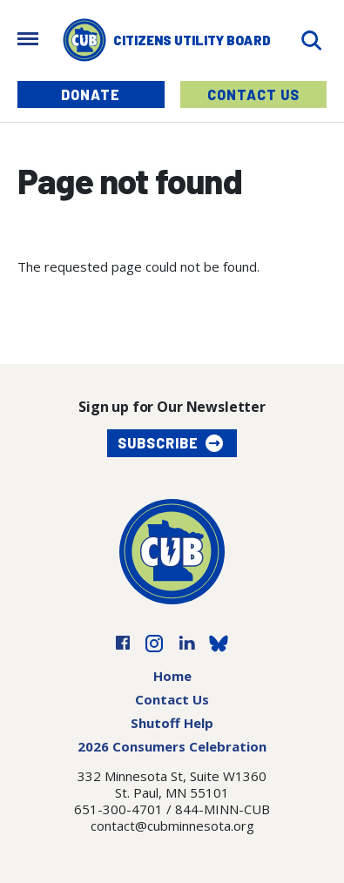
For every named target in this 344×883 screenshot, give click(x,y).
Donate (90, 94)
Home (172, 675)
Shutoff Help (172, 722)
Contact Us (253, 94)
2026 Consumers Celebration (172, 746)
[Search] (311, 40)
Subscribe (158, 443)
